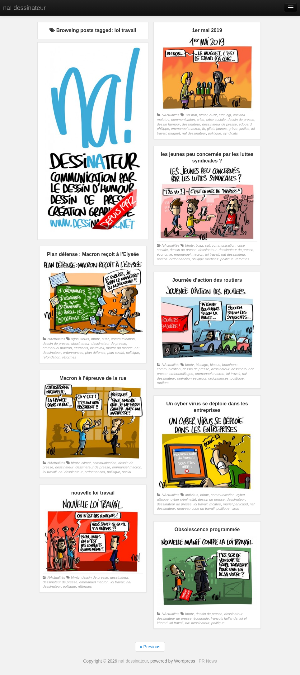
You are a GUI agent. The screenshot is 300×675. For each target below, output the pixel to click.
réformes (243, 259)
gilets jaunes (217, 128)
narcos (162, 259)
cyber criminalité (183, 499)
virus (235, 508)
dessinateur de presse (219, 124)
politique (214, 133)
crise (200, 119)
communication (183, 119)
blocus (215, 365)
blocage (202, 365)
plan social (115, 352)
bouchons (229, 365)
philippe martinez (205, 259)
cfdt (221, 115)
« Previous (150, 646)
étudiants (81, 348)
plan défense (95, 352)
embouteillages (181, 374)
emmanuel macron (185, 128)
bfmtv (203, 115)
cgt (229, 115)
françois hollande (224, 618)
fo (203, 128)
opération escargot (191, 378)
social (126, 472)
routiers (163, 383)
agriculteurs (80, 339)
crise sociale (216, 119)
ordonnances (179, 259)
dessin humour (168, 124)
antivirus (191, 495)
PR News (208, 661)
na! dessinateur (24, 7)
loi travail (212, 254)
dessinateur (191, 124)
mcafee (215, 504)
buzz (213, 115)
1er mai (191, 115)
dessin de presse (240, 119)
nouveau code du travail (195, 508)
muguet (174, 133)
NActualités (170, 115)
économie (164, 254)
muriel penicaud (235, 504)
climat (86, 463)
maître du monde (119, 348)
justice (244, 128)
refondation (51, 357)
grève (233, 128)
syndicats (230, 133)
